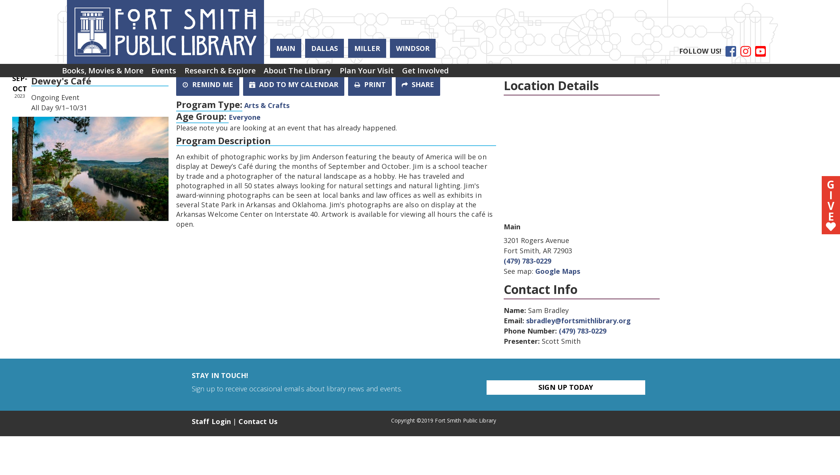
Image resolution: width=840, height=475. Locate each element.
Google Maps (557, 271)
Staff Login (211, 421)
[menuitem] (106, 73)
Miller (367, 48)
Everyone (245, 117)
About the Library (322, 73)
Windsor (413, 48)
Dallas (324, 48)
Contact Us (258, 421)
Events (174, 73)
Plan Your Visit (398, 73)
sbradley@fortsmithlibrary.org (578, 320)
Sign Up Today (565, 387)
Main (285, 48)
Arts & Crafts (267, 105)
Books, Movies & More (106, 73)
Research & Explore (237, 73)
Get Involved (464, 73)
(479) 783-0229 (527, 260)
